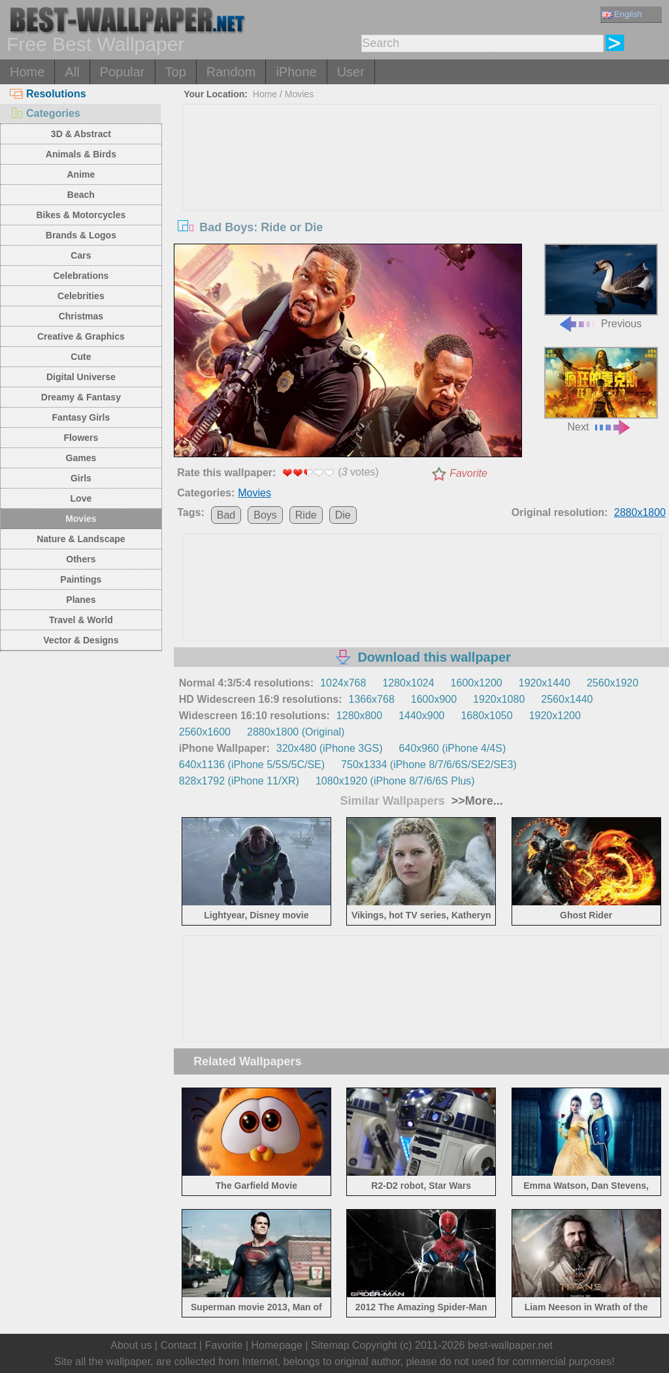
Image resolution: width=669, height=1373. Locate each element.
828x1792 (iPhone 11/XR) (239, 780)
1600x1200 (476, 682)
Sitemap (330, 1345)
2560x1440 (567, 699)
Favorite (468, 473)
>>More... (475, 800)
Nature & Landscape (81, 539)
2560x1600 (205, 731)
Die (343, 515)
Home (27, 72)
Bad (226, 515)
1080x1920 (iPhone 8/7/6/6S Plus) (395, 780)
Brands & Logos (81, 235)
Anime (81, 174)
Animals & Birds (81, 154)
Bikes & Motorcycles (80, 215)
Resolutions (48, 93)
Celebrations (80, 275)
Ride (306, 515)
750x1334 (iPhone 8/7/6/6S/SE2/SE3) (429, 764)
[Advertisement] (422, 202)
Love (81, 498)
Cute (81, 356)
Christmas (81, 316)
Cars (81, 255)
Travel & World (81, 620)
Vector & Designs (80, 640)
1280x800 (359, 715)
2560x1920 (612, 682)
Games (81, 458)
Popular (122, 72)
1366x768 (372, 699)
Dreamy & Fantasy (81, 397)
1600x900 (434, 699)
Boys (265, 515)
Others (80, 559)
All (72, 72)
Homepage (277, 1345)
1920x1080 (499, 699)
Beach (81, 194)
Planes (80, 599)
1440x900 (421, 715)
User (351, 72)
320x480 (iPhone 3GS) (329, 748)
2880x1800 (640, 512)
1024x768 (343, 682)
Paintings (80, 579)
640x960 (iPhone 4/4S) (452, 748)
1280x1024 (408, 682)
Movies (80, 518)
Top (175, 72)
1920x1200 (555, 715)
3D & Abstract (81, 134)
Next (601, 389)
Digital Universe (81, 377)
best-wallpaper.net (510, 1345)
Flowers (80, 437)
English (622, 14)
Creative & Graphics (81, 336)
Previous (601, 286)
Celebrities (81, 296)
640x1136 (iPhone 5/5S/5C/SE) (252, 764)
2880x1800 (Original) (295, 731)
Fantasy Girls (81, 417)
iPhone (296, 72)
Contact (178, 1345)
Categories (45, 113)
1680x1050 (486, 715)
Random (231, 72)
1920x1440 (544, 682)
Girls (81, 478)
